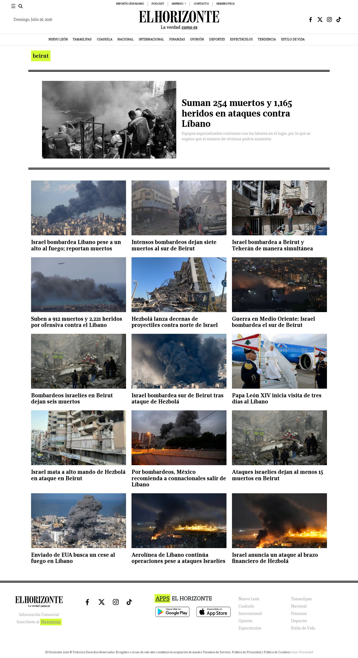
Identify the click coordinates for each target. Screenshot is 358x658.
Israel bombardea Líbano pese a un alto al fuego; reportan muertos (76, 245)
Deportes (217, 39)
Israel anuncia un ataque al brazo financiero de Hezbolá (275, 558)
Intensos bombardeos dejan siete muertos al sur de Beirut (174, 245)
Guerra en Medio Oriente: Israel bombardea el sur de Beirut (273, 322)
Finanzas (177, 39)
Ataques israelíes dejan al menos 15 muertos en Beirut (277, 475)
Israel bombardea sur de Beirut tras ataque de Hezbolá (178, 398)
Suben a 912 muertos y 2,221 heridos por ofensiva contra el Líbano (76, 322)
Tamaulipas (82, 39)
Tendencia (267, 39)
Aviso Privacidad (302, 652)
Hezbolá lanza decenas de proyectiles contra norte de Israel (175, 322)
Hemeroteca (225, 3)
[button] (179, 3)
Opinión (197, 39)
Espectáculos (241, 39)
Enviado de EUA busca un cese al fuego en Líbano (73, 558)
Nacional (125, 39)
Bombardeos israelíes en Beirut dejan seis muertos (72, 398)
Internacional (151, 39)
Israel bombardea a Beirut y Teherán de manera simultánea (272, 245)
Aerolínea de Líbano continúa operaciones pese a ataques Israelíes (178, 558)
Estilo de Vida (293, 39)
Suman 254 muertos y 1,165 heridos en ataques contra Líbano (237, 113)
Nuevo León (58, 39)
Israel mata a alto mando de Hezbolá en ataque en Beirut (78, 475)
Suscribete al (39, 622)
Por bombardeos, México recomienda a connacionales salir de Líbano (179, 478)
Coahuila (104, 39)
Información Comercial (39, 614)
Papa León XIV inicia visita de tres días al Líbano (276, 398)
